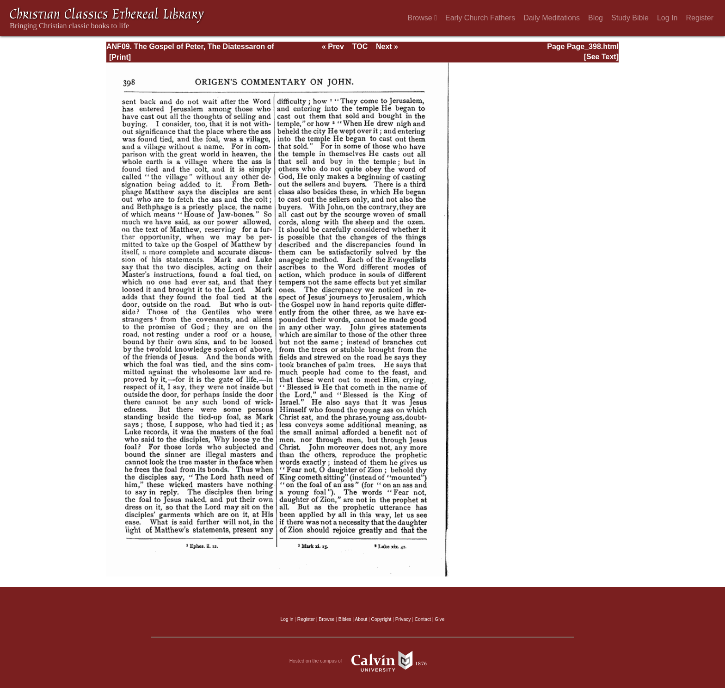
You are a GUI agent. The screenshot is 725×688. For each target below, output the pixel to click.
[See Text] (601, 57)
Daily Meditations (551, 18)
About (361, 619)
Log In (667, 18)
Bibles (344, 619)
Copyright (381, 619)
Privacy (403, 619)
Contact (423, 619)
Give (439, 619)
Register (699, 18)
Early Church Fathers (480, 18)
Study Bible (630, 18)
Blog (595, 18)
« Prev (333, 46)
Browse (422, 18)
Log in (287, 619)
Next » (387, 46)
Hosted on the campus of (362, 661)
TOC (360, 46)
